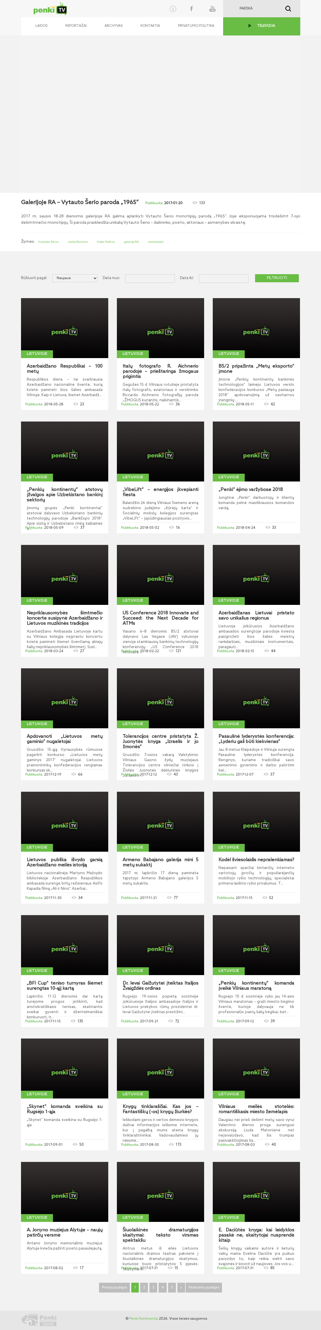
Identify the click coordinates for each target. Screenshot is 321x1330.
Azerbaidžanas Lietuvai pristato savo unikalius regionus (256, 616)
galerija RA (131, 242)
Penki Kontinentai (143, 1319)
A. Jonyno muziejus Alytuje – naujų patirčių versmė (64, 1233)
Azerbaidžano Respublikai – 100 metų (64, 369)
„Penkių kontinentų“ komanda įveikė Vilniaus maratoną (256, 986)
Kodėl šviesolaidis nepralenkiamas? (256, 860)
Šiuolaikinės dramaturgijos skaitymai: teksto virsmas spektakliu (160, 1235)
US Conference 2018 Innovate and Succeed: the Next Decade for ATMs (160, 618)
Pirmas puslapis (114, 1288)
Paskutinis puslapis (204, 1288)
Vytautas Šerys (48, 242)
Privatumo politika (196, 26)
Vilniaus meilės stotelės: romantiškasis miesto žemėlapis (256, 1109)
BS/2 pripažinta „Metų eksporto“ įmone (256, 369)
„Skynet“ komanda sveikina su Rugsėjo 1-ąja (64, 1109)
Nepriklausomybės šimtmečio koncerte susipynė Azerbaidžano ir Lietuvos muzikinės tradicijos (64, 618)
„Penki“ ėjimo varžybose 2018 (251, 489)
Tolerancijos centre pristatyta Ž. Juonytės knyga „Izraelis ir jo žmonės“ (160, 742)
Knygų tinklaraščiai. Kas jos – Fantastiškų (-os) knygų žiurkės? (160, 1109)
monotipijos (156, 242)
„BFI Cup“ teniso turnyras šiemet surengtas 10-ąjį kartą (64, 986)
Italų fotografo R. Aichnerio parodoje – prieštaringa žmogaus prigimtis (160, 371)
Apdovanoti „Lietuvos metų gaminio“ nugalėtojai (64, 739)
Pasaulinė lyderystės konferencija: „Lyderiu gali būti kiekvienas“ (256, 739)
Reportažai (76, 26)
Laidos (41, 26)
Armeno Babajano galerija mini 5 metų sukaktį (160, 862)
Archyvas (114, 26)
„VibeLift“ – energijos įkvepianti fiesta (160, 492)
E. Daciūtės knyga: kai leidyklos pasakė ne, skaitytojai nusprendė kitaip (256, 1235)
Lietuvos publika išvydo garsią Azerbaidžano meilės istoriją (64, 862)
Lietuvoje (37, 354)
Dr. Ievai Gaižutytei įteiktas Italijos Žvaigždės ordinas (160, 986)
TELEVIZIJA (266, 26)
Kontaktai (150, 26)
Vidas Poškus (106, 242)
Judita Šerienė (78, 242)
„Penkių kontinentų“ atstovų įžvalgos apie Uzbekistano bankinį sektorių (64, 495)
